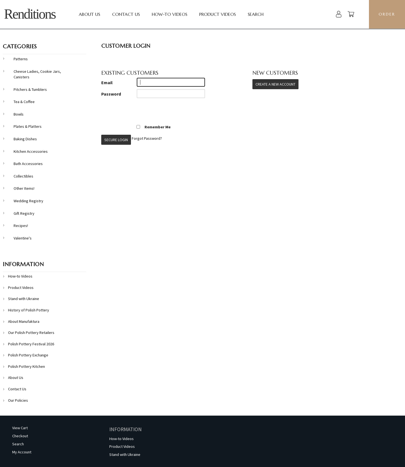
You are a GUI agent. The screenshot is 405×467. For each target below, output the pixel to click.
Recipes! (21, 225)
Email (107, 82)
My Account (21, 451)
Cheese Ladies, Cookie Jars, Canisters (37, 74)
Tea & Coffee (24, 101)
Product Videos (217, 14)
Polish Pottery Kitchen (26, 366)
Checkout (20, 435)
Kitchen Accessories (31, 151)
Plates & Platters (28, 126)
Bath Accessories (28, 163)
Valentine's (23, 238)
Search (256, 14)
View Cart (20, 427)
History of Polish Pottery (28, 310)
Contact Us (126, 14)
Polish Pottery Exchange (28, 355)
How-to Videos (169, 14)
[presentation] (143, 111)
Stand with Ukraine (23, 298)
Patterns (21, 58)
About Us (89, 14)
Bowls (19, 114)
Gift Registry (24, 213)
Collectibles (23, 176)
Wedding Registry (28, 200)
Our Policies (18, 400)
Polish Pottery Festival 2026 (31, 343)
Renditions (29, 14)
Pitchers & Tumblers (30, 89)
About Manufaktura (23, 321)
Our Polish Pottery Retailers (31, 332)
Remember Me (153, 126)
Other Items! (24, 188)
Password (111, 94)
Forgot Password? (147, 138)
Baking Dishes (25, 138)
